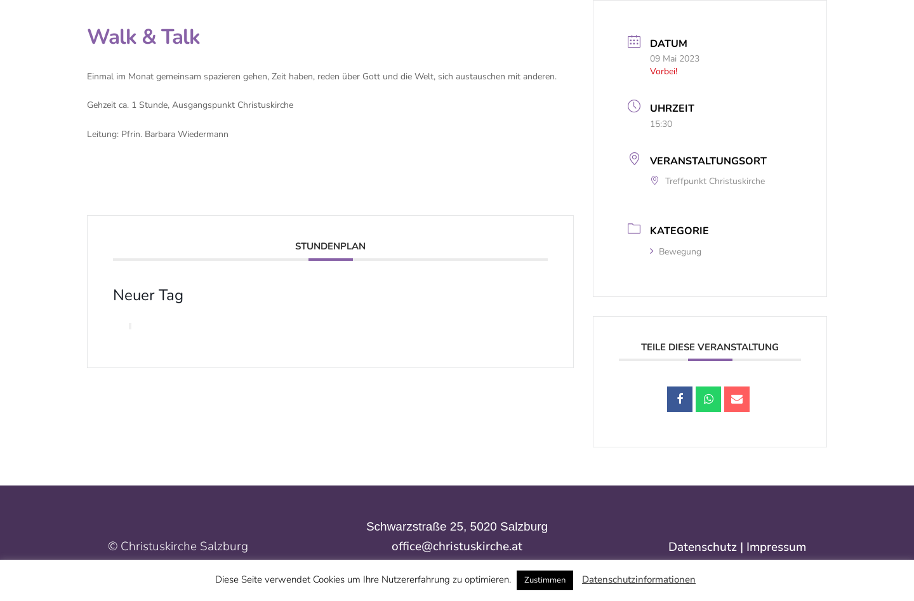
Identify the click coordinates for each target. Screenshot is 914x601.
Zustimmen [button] (545, 580)
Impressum (776, 547)
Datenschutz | (707, 547)
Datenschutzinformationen (639, 579)
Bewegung (675, 252)
